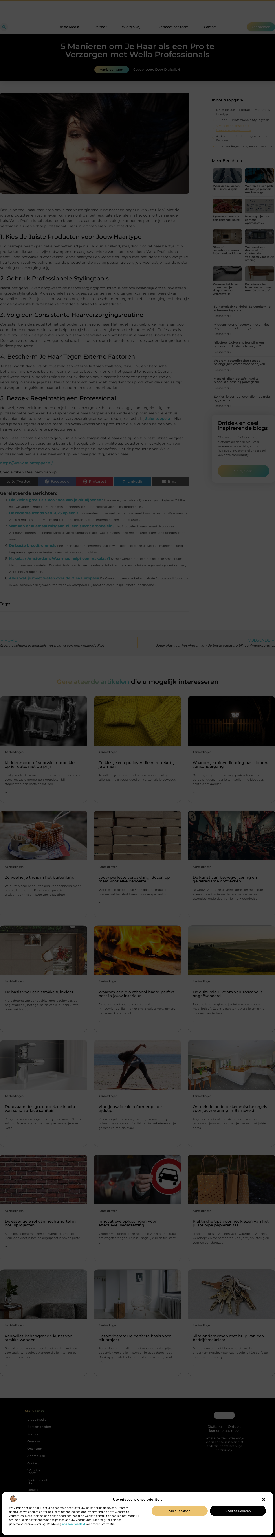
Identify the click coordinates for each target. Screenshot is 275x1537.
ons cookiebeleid (73, 1524)
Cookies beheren (238, 1511)
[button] (264, 1499)
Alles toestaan (180, 1511)
